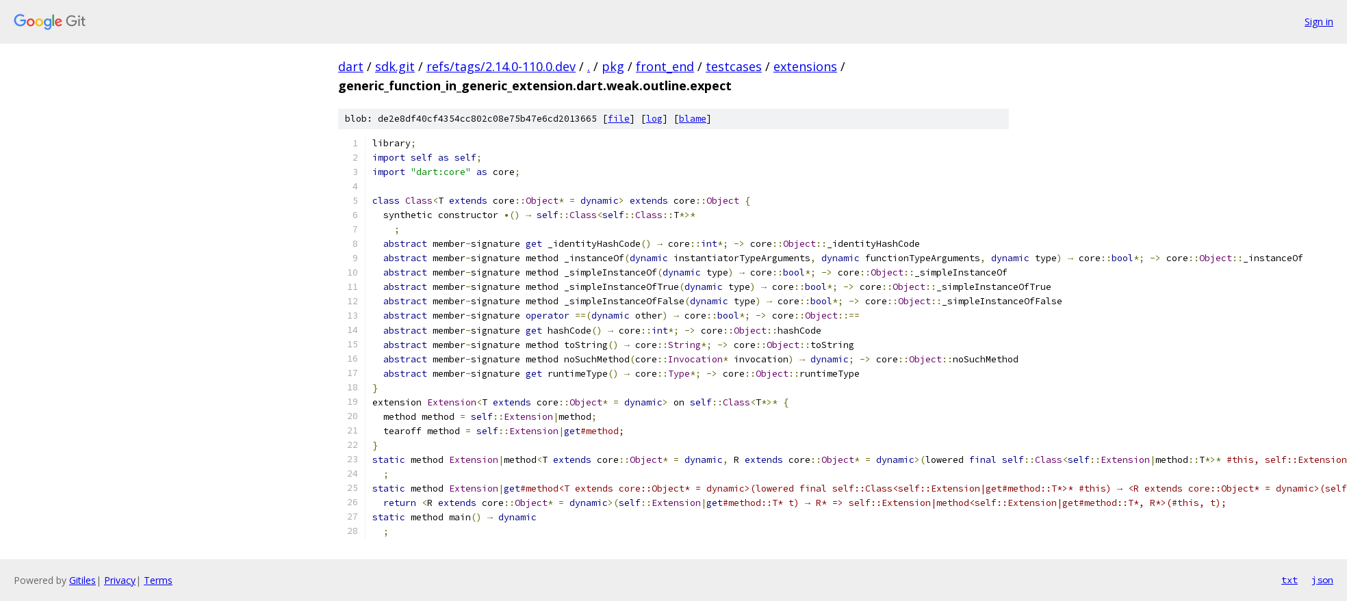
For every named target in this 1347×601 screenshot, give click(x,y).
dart (350, 66)
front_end (665, 66)
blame (692, 118)
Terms (158, 580)
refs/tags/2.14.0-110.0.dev (501, 66)
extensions (805, 66)
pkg (613, 66)
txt (1289, 580)
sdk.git (395, 66)
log (654, 118)
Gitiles (82, 580)
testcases (734, 66)
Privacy (120, 580)
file (619, 118)
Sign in (1319, 21)
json (1322, 580)
